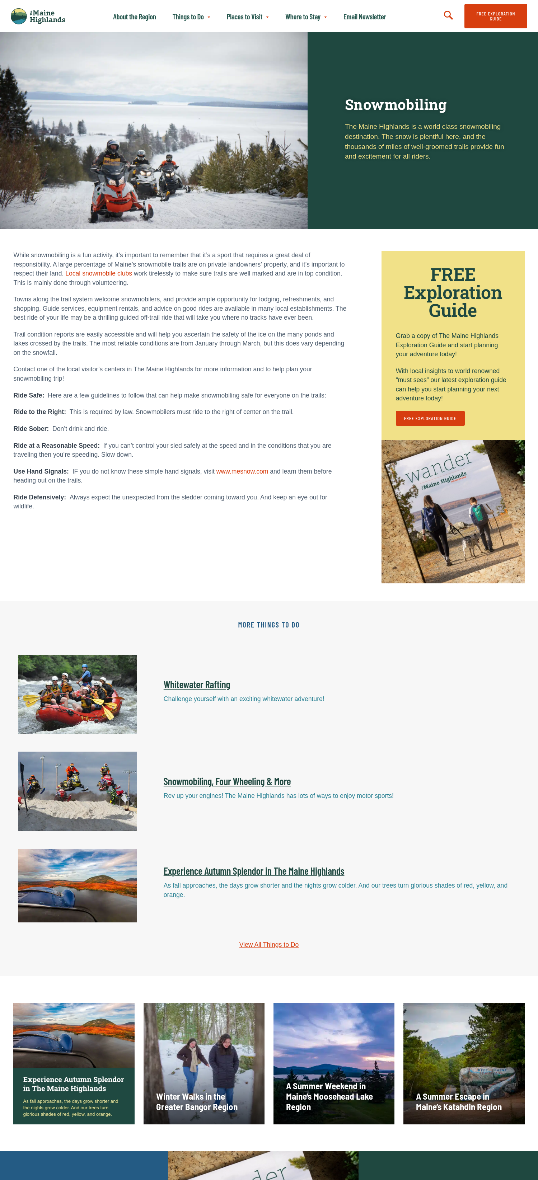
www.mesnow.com (242, 471)
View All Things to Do (269, 944)
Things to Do (188, 16)
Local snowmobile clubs (98, 273)
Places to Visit (244, 16)
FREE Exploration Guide (495, 16)
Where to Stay (303, 16)
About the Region (134, 16)
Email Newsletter (364, 16)
